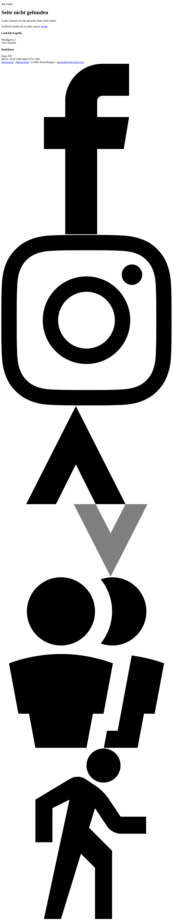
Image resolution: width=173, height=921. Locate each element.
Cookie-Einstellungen (43, 62)
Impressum (7, 62)
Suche (44, 26)
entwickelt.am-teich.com (70, 62)
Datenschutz (22, 62)
